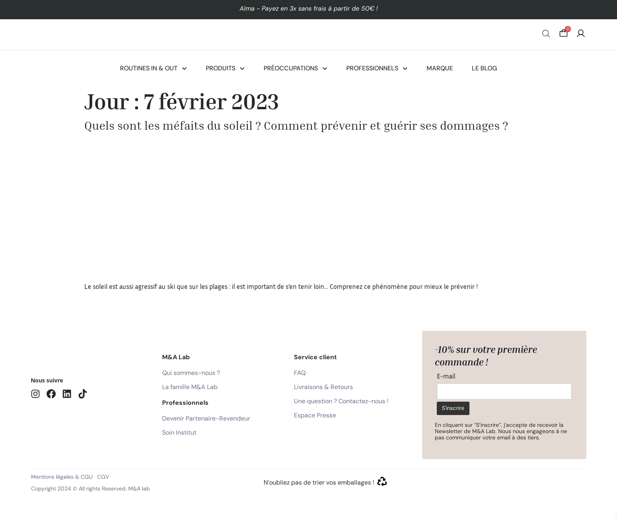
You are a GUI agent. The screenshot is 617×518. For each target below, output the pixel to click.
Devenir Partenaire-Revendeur (206, 418)
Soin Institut (179, 432)
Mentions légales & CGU (61, 476)
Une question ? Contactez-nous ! (341, 401)
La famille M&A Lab (190, 387)
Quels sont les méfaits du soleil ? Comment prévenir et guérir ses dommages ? (296, 125)
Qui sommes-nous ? (191, 373)
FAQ (300, 373)
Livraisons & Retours (323, 387)
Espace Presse (315, 415)
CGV (103, 476)
